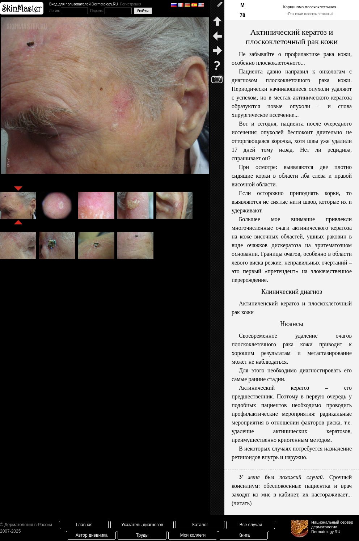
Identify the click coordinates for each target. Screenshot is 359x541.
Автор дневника (91, 535)
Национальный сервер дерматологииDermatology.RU (332, 527)
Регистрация (130, 4)
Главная (84, 524)
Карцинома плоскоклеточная (310, 7)
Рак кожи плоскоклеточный (310, 14)
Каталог (200, 524)
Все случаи (251, 524)
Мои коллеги (193, 535)
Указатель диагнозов (142, 524)
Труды (142, 535)
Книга (244, 535)
